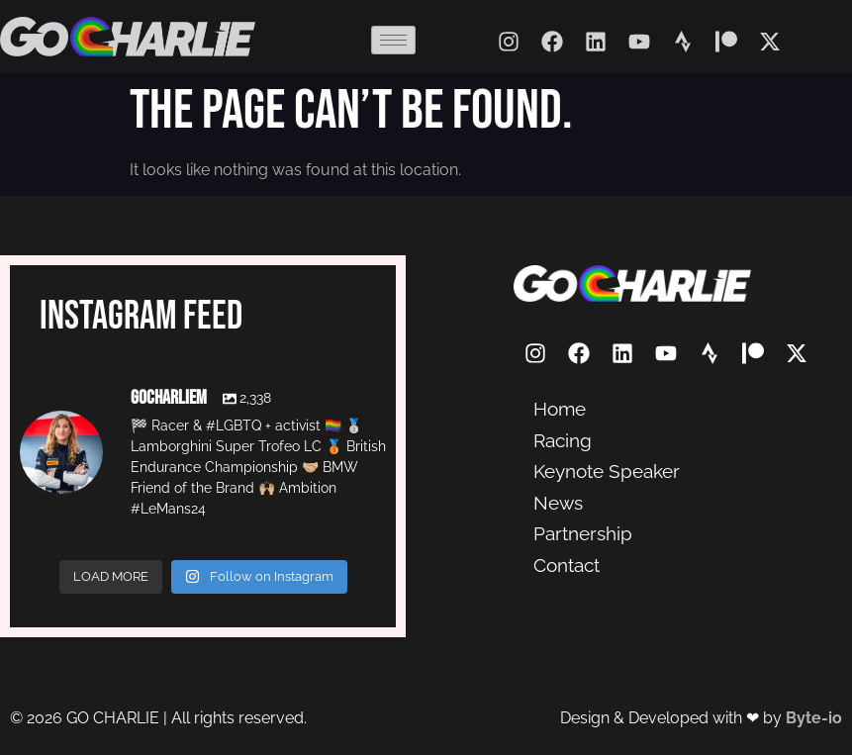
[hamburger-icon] (393, 40)
